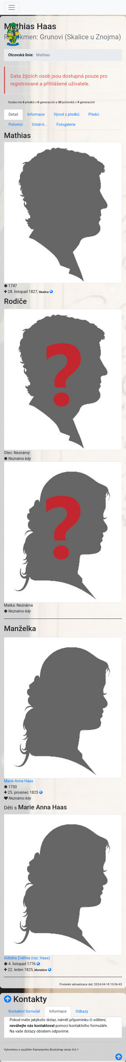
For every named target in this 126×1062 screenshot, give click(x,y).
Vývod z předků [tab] (66, 114)
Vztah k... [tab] (39, 124)
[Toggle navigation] (11, 7)
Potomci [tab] (15, 124)
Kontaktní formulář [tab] (24, 1011)
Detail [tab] (13, 114)
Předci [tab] (93, 114)
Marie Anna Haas (18, 781)
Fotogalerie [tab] (66, 124)
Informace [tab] (36, 114)
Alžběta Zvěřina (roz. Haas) (27, 958)
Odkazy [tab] (82, 1011)
